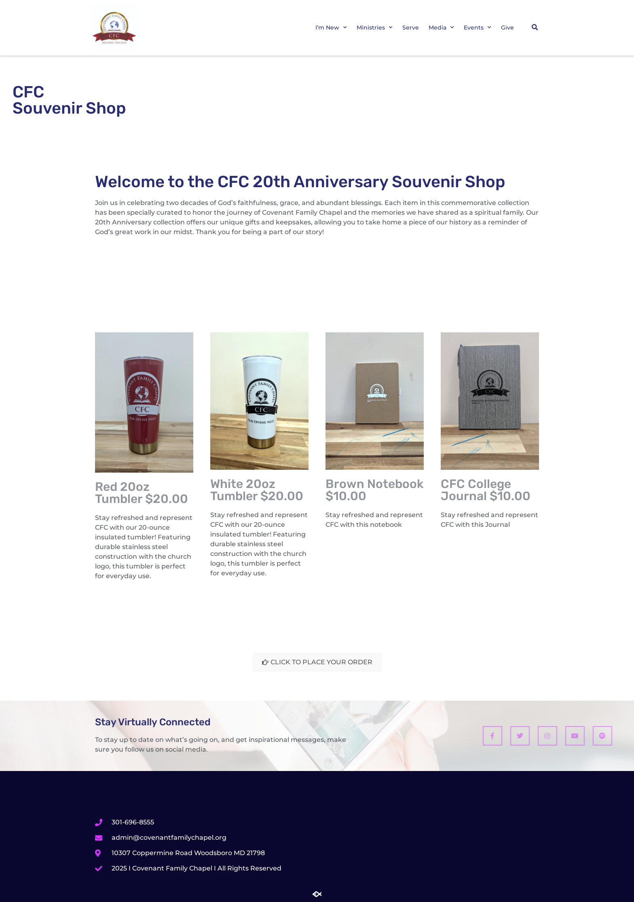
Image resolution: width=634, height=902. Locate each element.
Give (507, 27)
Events (477, 27)
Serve (410, 27)
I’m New (331, 27)
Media (441, 27)
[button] (534, 27)
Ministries (375, 27)
